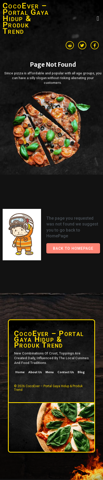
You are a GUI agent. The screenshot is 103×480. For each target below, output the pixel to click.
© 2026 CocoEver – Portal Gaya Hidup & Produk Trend (48, 388)
